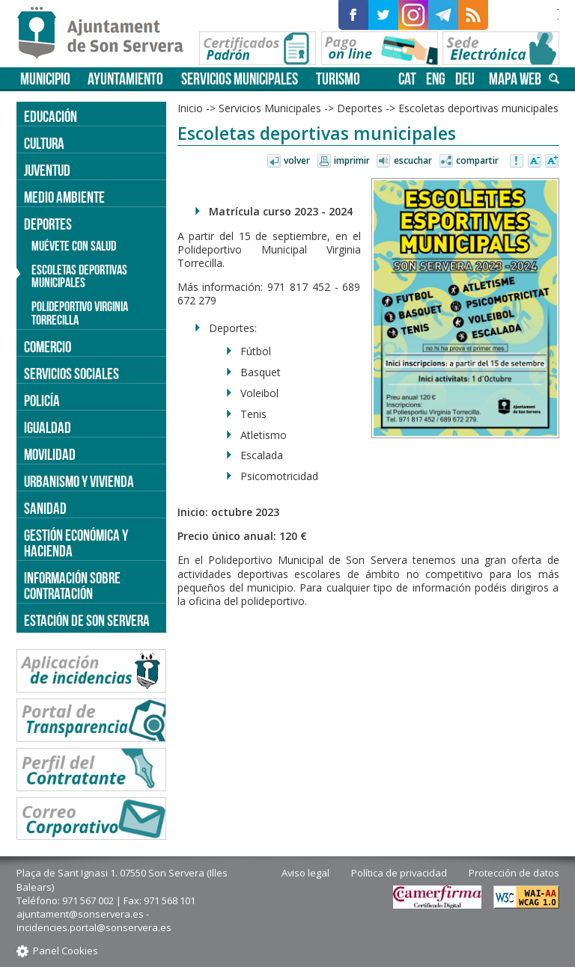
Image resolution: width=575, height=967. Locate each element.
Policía (42, 400)
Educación (50, 116)
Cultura (44, 143)
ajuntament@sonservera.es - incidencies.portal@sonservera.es (93, 920)
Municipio (45, 79)
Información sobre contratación (72, 585)
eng (435, 79)
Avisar (517, 161)
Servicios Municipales (239, 79)
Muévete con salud (73, 246)
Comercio (47, 346)
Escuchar (413, 160)
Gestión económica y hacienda (76, 543)
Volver (297, 160)
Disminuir (534, 161)
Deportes (360, 108)
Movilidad (50, 454)
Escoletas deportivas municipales (478, 108)
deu (465, 79)
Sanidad (45, 508)
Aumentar (551, 161)
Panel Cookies (65, 950)
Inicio (190, 108)
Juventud (47, 170)
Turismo (338, 79)
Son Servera (106, 33)
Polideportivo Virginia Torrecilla (79, 313)
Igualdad (47, 427)
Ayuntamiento (125, 79)
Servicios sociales (71, 373)
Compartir (477, 160)
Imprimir (352, 160)
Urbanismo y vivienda (79, 481)
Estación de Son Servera (87, 620)
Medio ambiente (64, 197)
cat (407, 79)
